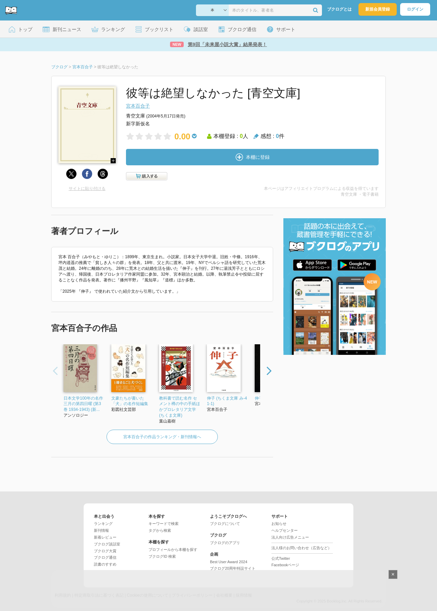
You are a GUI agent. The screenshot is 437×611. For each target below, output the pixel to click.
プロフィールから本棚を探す (173, 549)
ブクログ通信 (105, 557)
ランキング (103, 524)
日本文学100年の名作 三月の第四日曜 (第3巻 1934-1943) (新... (83, 404)
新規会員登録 (377, 9)
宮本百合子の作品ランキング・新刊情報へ (162, 436)
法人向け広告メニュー (290, 537)
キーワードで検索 (164, 524)
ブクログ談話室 (107, 544)
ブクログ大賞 (105, 551)
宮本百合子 (138, 106)
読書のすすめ (105, 564)
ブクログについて (225, 524)
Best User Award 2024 (228, 562)
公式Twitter (280, 558)
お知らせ (278, 524)
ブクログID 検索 (162, 556)
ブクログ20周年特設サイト (232, 568)
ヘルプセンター (284, 530)
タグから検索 (160, 530)
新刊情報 (101, 530)
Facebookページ (285, 565)
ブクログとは (339, 9)
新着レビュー (105, 537)
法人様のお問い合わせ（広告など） (301, 548)
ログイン (415, 9)
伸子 (259, 398)
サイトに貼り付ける (87, 188)
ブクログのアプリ (225, 543)
